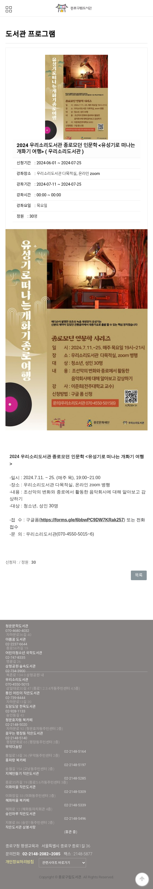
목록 (139, 575)
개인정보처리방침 (19, 861)
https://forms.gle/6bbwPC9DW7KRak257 (82, 519)
